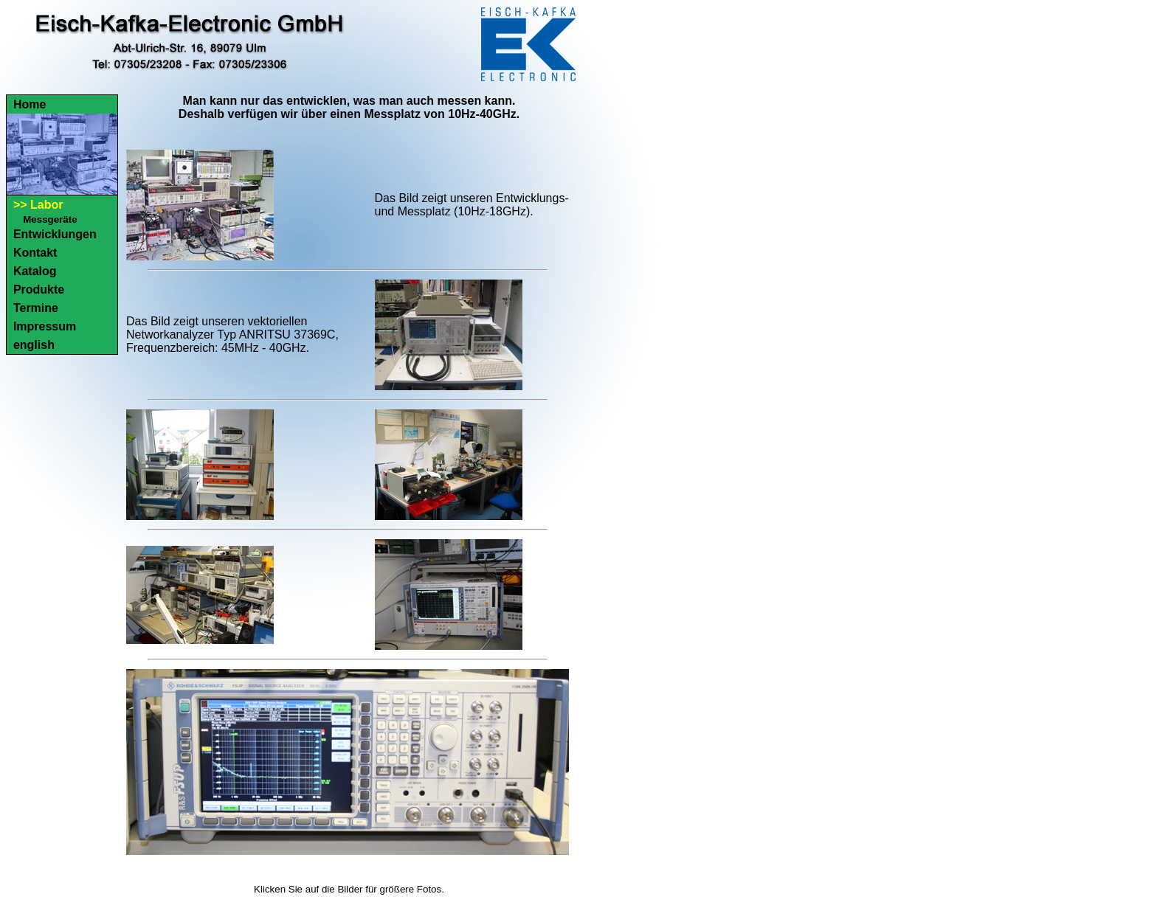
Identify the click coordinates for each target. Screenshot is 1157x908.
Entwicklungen (55, 234)
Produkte (38, 289)
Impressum (44, 326)
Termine (35, 308)
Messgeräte (50, 219)
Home (29, 104)
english (34, 345)
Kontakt (35, 252)
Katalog (35, 271)
